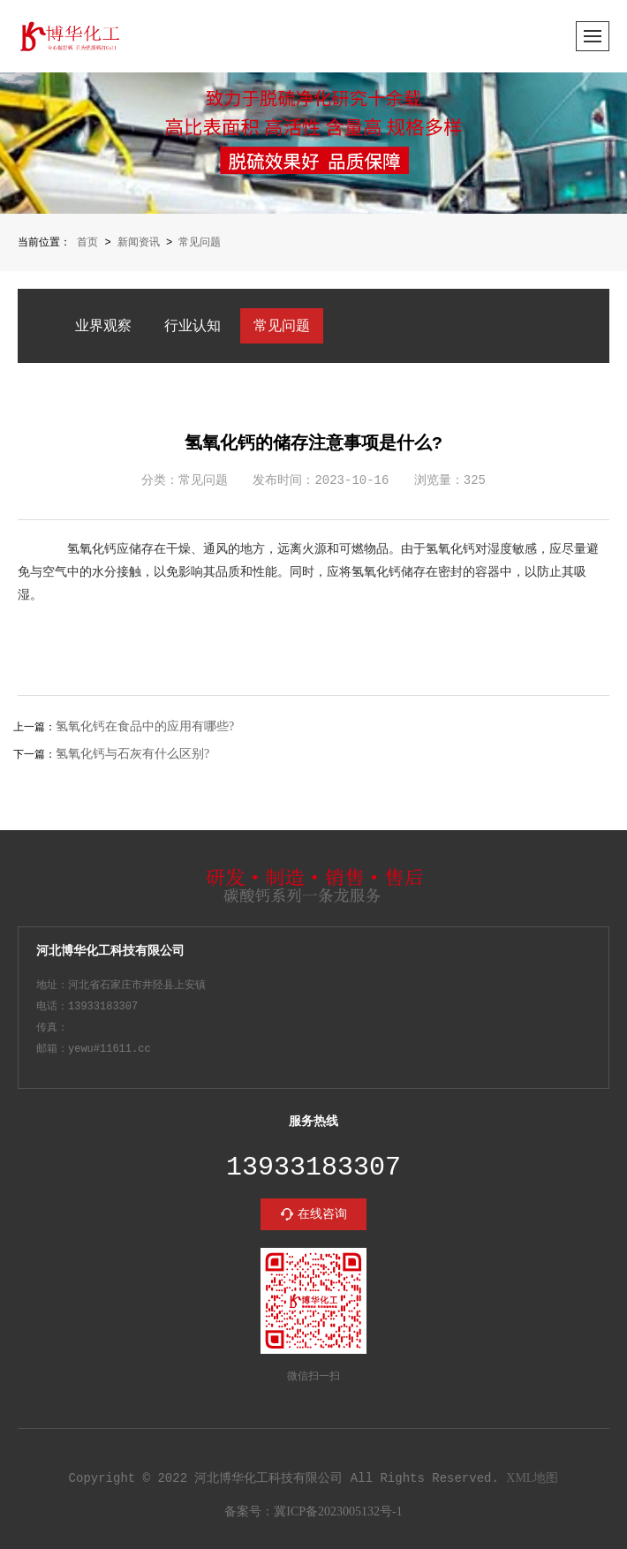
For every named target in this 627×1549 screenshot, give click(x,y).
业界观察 (103, 324)
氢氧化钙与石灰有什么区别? (132, 752)
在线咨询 (322, 1212)
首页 (87, 242)
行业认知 (192, 324)
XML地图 (532, 1477)
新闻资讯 (138, 242)
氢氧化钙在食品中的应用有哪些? (145, 726)
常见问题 (199, 242)
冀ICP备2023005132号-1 (338, 1511)
